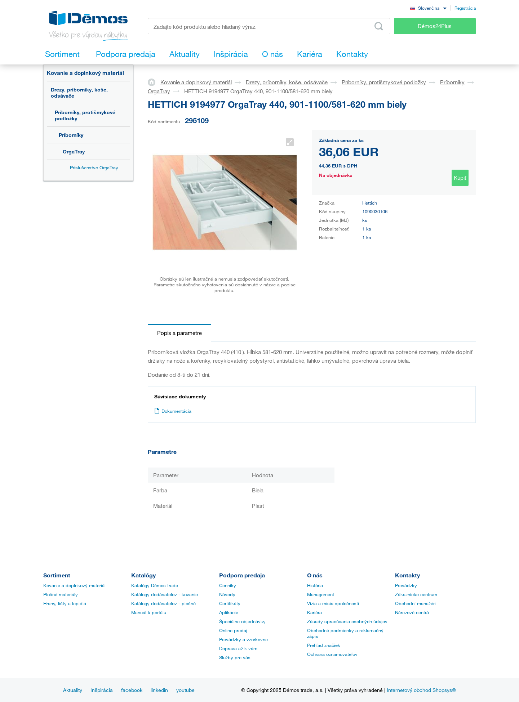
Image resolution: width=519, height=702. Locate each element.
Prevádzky (406, 585)
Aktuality (72, 690)
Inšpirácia (101, 690)
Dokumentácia (172, 411)
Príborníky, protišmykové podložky (85, 115)
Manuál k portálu (148, 612)
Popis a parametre (179, 333)
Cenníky (227, 585)
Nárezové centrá (412, 612)
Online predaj (233, 630)
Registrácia (465, 8)
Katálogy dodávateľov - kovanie (164, 594)
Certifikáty (229, 603)
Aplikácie (228, 612)
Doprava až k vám (238, 648)
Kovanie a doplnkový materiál (85, 73)
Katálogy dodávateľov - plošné (163, 603)
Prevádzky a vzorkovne (243, 639)
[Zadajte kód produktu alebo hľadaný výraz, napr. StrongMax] (269, 26)
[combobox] (428, 7)
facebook (131, 690)
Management (320, 594)
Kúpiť (460, 177)
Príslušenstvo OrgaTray (94, 167)
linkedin (159, 690)
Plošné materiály (60, 594)
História (315, 585)
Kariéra (314, 612)
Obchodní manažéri (415, 603)
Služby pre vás (234, 657)
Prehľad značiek (323, 645)
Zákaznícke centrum (416, 594)
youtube (185, 690)
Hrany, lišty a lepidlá (64, 603)
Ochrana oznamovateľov (332, 654)
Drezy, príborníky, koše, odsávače (79, 92)
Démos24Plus (435, 26)
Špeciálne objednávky (242, 621)
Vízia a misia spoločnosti (333, 603)
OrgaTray (74, 151)
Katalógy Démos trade (154, 585)
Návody (227, 594)
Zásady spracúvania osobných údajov (347, 621)
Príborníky (71, 135)
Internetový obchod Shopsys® (421, 690)
